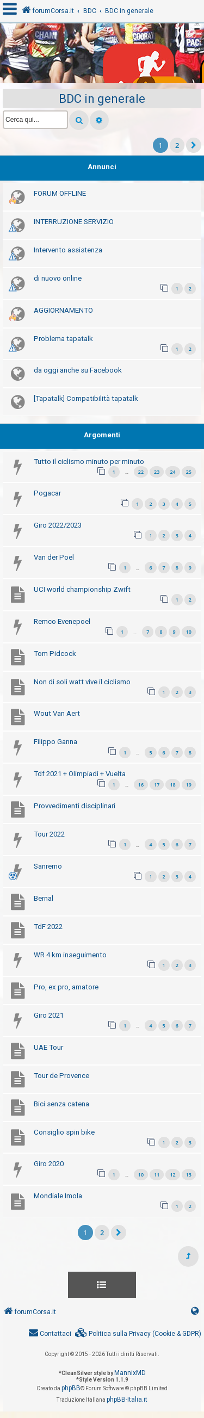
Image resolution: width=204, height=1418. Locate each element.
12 (172, 1174)
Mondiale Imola (58, 1196)
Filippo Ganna (55, 742)
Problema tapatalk (63, 339)
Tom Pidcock (55, 653)
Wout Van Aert (57, 713)
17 (156, 784)
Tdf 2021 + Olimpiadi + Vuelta (80, 774)
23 (156, 471)
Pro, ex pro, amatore (66, 987)
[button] (193, 145)
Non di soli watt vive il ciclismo (82, 682)
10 (188, 631)
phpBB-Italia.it (127, 1399)
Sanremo (48, 866)
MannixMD (130, 1373)
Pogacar (47, 493)
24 (172, 471)
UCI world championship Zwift (82, 589)
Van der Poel (54, 557)
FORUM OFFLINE (60, 193)
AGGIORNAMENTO (63, 310)
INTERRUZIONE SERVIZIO (74, 222)
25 (188, 471)
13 (188, 1174)
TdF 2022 (48, 926)
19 (188, 784)
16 (141, 784)
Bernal (43, 898)
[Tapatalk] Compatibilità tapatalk (86, 398)
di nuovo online (58, 278)
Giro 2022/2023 (58, 525)
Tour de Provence (61, 1076)
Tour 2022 (49, 834)
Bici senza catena (61, 1104)
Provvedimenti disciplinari (74, 806)
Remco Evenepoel (62, 621)
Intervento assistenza (68, 250)
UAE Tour (48, 1047)
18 (172, 784)
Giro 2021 (49, 1015)
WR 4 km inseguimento (70, 955)
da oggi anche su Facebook (78, 370)
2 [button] (177, 145)
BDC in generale (102, 99)
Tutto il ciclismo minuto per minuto (89, 461)
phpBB (71, 1388)
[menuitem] (138, 1334)
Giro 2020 (49, 1164)
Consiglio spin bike (64, 1132)
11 (156, 1174)
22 (141, 471)
